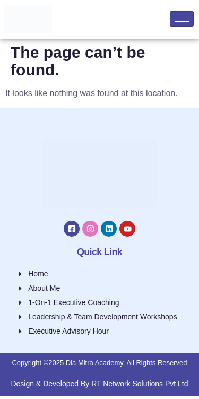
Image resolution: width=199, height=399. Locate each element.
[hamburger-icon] (182, 19)
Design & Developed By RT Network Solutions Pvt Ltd (99, 383)
